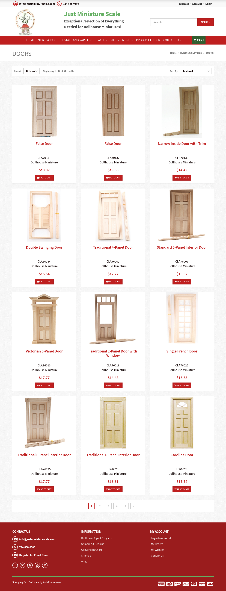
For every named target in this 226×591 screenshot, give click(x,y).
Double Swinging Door (44, 247)
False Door (44, 143)
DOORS (210, 52)
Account (197, 3)
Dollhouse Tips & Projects (96, 538)
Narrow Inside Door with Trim (182, 143)
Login (208, 3)
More (127, 40)
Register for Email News (33, 555)
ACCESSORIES (108, 40)
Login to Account (161, 538)
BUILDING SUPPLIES (191, 52)
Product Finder (148, 40)
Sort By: (174, 71)
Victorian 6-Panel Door (44, 351)
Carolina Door (182, 454)
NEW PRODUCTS (49, 40)
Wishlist (184, 3)
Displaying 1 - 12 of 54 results (58, 71)
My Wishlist (157, 549)
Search (205, 22)
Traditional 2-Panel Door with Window (113, 353)
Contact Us (172, 40)
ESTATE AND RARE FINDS (78, 40)
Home (30, 40)
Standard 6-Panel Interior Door (182, 247)
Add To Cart (44, 177)
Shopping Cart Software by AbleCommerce (36, 582)
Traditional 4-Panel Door (113, 247)
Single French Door (181, 351)
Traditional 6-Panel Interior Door (44, 454)
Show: (17, 71)
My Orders (157, 544)
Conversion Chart (91, 549)
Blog (84, 561)
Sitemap (86, 555)
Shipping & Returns (92, 544)
